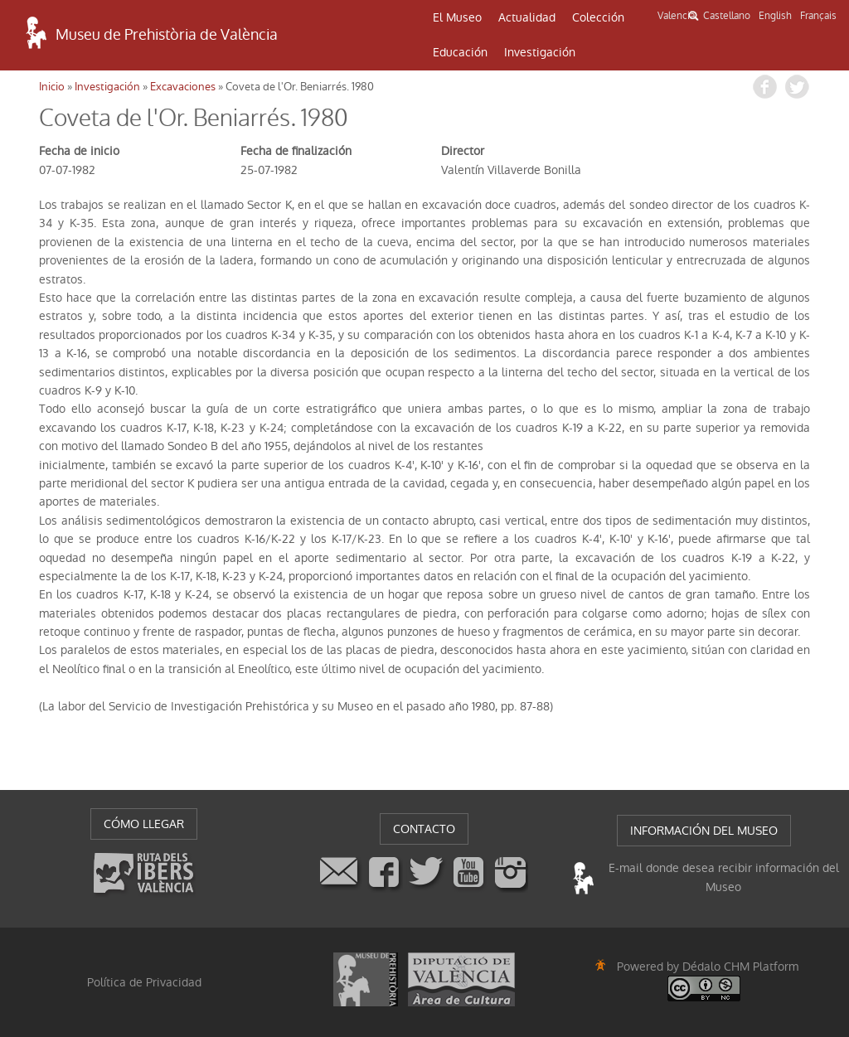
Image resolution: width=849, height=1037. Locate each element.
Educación (460, 52)
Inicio (52, 87)
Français (818, 15)
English (775, 15)
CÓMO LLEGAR (144, 824)
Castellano (726, 15)
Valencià (676, 15)
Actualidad (526, 17)
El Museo (457, 17)
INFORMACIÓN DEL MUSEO (704, 830)
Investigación (539, 52)
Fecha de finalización (296, 151)
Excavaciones (183, 87)
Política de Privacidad (144, 982)
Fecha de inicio (79, 151)
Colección (598, 17)
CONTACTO (424, 829)
